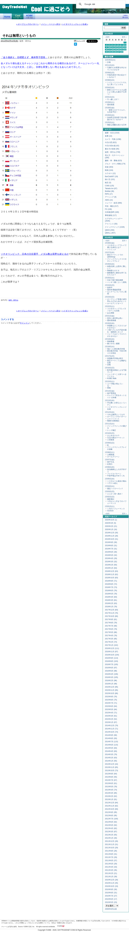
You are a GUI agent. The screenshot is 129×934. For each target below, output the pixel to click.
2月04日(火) (109, 486)
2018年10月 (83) (111, 578)
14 (122, 47)
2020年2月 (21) (111, 526)
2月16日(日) (109, 368)
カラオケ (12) (110, 173)
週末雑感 (110, 105)
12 (116, 47)
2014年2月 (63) (111, 758)
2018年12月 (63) (111, 571)
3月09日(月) (109, 73)
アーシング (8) (110, 197)
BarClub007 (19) (111, 176)
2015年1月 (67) (111, 722)
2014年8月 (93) (111, 738)
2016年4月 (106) (111, 674)
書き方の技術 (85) (112, 149)
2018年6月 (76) (111, 591)
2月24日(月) (109, 285)
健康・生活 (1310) (112, 133)
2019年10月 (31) (111, 539)
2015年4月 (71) (111, 713)
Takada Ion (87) (111, 188)
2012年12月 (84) (111, 803)
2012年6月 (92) (111, 822)
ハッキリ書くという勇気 (117, 282)
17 (110, 49)
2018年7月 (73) (111, 587)
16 (106, 49)
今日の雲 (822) (111, 142)
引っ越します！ (113, 99)
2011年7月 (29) (111, 857)
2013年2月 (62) (111, 796)
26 (116, 52)
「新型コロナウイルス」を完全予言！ (117, 111)
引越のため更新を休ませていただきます (117, 68)
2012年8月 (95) (111, 815)
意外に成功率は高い (115, 318)
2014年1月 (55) (111, 761)
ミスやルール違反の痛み (117, 481)
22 (125, 49)
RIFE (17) (109, 194)
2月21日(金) (109, 316)
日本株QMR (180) (112, 212)
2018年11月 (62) (111, 574)
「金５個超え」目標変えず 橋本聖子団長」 (24, 57)
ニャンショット (113, 419)
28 (122, 52)
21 (122, 49)
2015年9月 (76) (111, 697)
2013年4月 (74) (111, 790)
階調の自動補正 (113, 421)
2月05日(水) (109, 479)
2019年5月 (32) (111, 555)
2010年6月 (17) (111, 899)
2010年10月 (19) (111, 886)
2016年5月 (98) (111, 671)
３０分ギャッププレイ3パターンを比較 (116, 310)
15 (125, 47)
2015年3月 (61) (111, 716)
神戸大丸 (110, 462)
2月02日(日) (109, 497)
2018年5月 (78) (111, 594)
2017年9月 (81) (111, 619)
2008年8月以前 (111, 909)
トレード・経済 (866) (113, 203)
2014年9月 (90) (111, 735)
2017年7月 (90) (111, 626)
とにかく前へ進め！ (115, 494)
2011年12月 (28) (111, 841)
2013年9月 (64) (111, 774)
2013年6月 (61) (111, 783)
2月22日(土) (109, 306)
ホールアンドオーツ (115, 303)
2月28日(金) (109, 108)
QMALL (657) (110, 233)
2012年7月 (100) (111, 819)
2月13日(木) (109, 400)
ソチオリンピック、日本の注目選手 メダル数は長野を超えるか (35, 254)
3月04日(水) (109, 87)
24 (110, 52)
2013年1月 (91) (111, 799)
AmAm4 (110, 511)
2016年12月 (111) (112, 648)
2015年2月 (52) (111, 719)
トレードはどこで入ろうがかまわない (117, 335)
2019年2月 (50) (111, 565)
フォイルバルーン (114, 474)
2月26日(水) (109, 115)
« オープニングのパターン (27, 24)
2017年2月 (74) (111, 642)
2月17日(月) (109, 356)
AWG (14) (109, 200)
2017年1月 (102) (111, 645)
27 (119, 52)
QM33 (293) (109, 230)
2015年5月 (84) (111, 709)
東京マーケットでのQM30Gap (115, 256)
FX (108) (108, 209)
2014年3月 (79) (111, 754)
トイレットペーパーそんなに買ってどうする (117, 83)
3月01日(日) (109, 97)
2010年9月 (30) (111, 889)
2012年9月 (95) (111, 812)
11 (113, 47)
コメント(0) (81, 41)
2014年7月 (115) (111, 742)
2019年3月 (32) (111, 562)
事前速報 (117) (111, 215)
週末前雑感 (111, 320)
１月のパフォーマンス (116, 509)
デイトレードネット (7, 16)
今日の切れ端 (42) (112, 146)
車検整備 (110, 341)
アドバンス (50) (111, 224)
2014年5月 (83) (111, 748)
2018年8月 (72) (111, 584)
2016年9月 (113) (111, 658)
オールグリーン (113, 457)
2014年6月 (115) (111, 745)
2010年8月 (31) (111, 893)
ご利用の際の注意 (125, 16)
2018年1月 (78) (111, 607)
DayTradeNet (14, 7)
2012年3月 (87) (111, 832)
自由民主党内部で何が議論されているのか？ (117, 118)
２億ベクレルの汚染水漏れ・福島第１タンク (117, 331)
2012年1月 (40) (111, 838)
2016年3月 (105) (111, 677)
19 (116, 49)
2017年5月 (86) (111, 632)
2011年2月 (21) (111, 873)
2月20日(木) (109, 323)
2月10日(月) (109, 433)
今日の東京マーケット (116, 438)
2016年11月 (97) (111, 652)
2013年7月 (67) (111, 780)
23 (106, 52)
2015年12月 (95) (111, 687)
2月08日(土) (109, 452)
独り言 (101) (110, 179)
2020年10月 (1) (111, 520)
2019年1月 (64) (111, 568)
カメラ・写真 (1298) (113, 139)
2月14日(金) (109, 391)
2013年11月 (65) (111, 767)
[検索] (100, 4)
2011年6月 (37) (111, 860)
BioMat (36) (109, 191)
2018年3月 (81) (111, 600)
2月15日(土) (109, 381)
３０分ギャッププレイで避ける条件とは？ (117, 246)
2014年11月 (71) (111, 729)
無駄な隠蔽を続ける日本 (117, 125)
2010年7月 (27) (111, 896)
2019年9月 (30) (111, 542)
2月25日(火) (109, 122)
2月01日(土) (109, 506)
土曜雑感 (110, 455)
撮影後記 (110, 499)
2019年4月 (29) (111, 558)
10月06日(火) (110, 60)
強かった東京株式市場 (116, 349)
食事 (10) (108, 136)
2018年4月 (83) (111, 597)
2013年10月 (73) (111, 770)
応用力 (109, 464)
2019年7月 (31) (111, 549)
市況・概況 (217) (111, 206)
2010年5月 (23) (111, 902)
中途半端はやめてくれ (116, 476)
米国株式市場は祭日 (115, 358)
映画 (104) (109, 170)
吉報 (109, 365)
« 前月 (107, 37)
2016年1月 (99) (111, 684)
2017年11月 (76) (111, 613)
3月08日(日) (109, 80)
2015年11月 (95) (111, 690)
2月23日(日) (109, 297)
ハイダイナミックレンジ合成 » (75, 24)
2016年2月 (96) (111, 680)
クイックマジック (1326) (115, 227)
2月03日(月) (109, 491)
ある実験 (110, 313)
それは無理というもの (116, 414)
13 (119, 47)
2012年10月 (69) (111, 809)
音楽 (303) (109, 167)
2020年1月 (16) (111, 529)
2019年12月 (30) (111, 533)
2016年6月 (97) (111, 668)
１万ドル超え (112, 483)
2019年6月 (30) (111, 552)
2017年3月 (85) (111, 639)
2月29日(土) (109, 102)
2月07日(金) (109, 460)
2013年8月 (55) (111, 777)
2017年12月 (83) (111, 610)
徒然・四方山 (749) (112, 152)
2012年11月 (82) (111, 806)
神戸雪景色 (111, 393)
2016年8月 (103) (111, 661)
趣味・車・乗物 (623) (113, 161)
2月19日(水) (109, 339)
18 (113, 49)
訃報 (109, 62)
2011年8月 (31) (111, 854)
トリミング (111, 250)
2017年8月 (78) (111, 623)
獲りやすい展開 (113, 344)
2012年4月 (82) (111, 828)
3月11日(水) (109, 65)
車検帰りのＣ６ (113, 271)
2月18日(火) (109, 347)
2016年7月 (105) (111, 664)
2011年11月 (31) (111, 844)
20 (119, 49)
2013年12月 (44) (111, 764)
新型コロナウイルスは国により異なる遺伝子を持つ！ (117, 92)
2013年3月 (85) (111, 793)
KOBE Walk (29, 16)
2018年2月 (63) (111, 603)
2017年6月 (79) (111, 629)
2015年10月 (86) (111, 693)
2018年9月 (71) (111, 581)
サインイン (24, 323)
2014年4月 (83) (111, 751)
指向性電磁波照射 (114, 290)
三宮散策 (110, 440)
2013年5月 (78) (111, 787)
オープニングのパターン (117, 417)
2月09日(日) (109, 443)
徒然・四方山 (13, 300)
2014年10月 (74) (111, 732)
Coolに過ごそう (17, 16)
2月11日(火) (109, 424)
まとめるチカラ (113, 435)
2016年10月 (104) (112, 655)
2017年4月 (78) (111, 636)
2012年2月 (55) (111, 835)
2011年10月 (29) (111, 848)
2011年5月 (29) (111, 864)
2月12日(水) (109, 412)
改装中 (109, 287)
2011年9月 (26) (111, 851)
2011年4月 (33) (111, 867)
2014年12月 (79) (111, 725)
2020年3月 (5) (110, 523)
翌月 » (124, 37)
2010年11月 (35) (111, 883)
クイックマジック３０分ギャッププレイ (117, 260)
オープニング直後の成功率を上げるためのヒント (117, 300)
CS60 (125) (109, 186)
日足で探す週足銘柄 (115, 280)
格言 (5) (108, 183)
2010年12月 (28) (111, 880)
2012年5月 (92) (111, 825)
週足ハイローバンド (115, 489)
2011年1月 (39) (111, 877)
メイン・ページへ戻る (50, 24)
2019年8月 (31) (111, 546)
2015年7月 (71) (111, 703)
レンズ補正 (111, 430)
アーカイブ (112, 517)
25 (113, 52)
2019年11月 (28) (111, 536)
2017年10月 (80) (111, 616)
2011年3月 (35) (111, 870)
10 (110, 47)
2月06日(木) (109, 467)
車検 (109, 388)
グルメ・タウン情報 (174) (115, 164)
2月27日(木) (109, 252)
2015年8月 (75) (111, 700)
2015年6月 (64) (111, 706)
